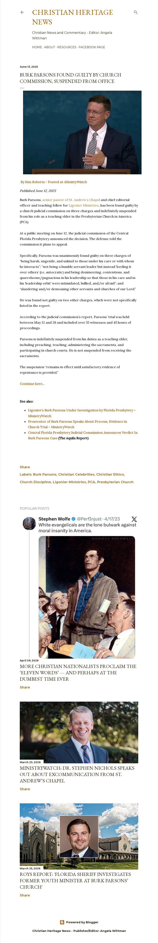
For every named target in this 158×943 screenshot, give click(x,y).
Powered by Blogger (79, 922)
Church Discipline (35, 482)
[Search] (135, 11)
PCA (91, 482)
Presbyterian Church (115, 482)
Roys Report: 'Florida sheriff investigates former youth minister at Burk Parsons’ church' (75, 880)
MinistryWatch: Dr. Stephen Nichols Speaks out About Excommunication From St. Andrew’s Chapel (77, 774)
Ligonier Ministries (84, 205)
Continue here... (32, 384)
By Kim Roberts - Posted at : (53, 182)
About (49, 47)
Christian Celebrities (76, 474)
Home (37, 47)
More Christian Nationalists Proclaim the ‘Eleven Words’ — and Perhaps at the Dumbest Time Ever (78, 672)
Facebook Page (92, 47)
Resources (66, 47)
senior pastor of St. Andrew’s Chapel (71, 200)
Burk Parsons (44, 474)
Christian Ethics (110, 474)
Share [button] (25, 467)
